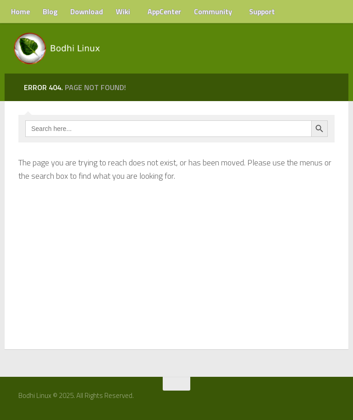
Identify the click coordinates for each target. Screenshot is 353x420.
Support (262, 11)
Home (20, 11)
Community (213, 11)
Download (86, 11)
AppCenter (164, 11)
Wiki (123, 11)
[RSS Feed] (333, 399)
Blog (50, 11)
